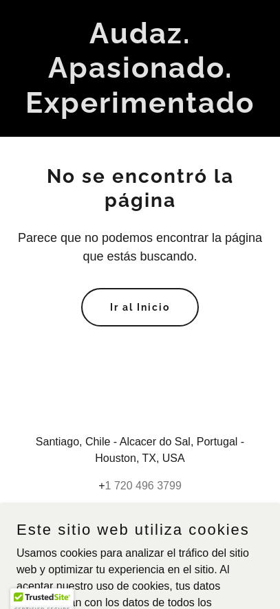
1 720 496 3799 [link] (143, 485)
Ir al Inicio (140, 307)
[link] (140, 109)
